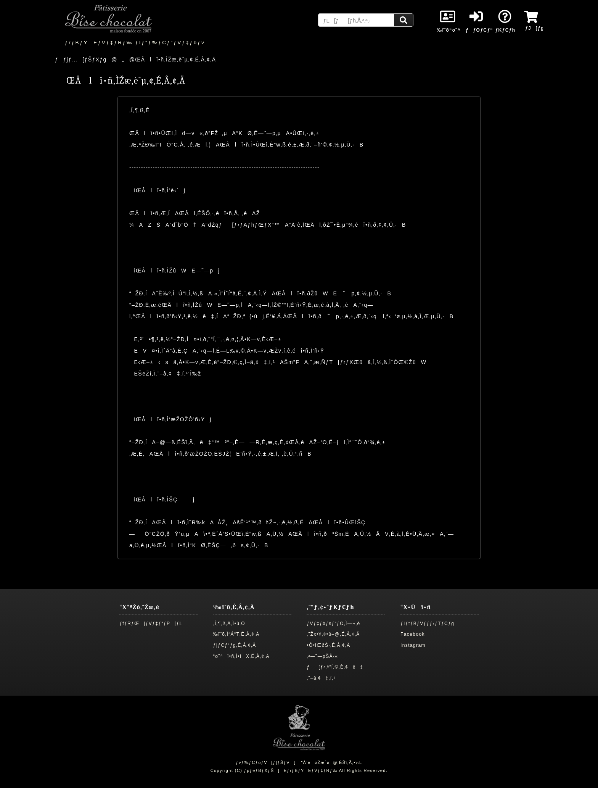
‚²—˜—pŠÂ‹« (322, 656)
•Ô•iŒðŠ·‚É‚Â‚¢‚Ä (328, 645)
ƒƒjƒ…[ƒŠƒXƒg (81, 59)
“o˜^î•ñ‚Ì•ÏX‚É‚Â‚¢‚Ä (241, 656)
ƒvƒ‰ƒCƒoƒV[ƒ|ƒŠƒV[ (265, 762)
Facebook (412, 634)
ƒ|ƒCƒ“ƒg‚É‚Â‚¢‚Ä (234, 645)
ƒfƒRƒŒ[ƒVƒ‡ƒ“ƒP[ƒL (150, 623)
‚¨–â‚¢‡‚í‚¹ (321, 678)
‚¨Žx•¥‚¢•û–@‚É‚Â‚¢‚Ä (333, 634)
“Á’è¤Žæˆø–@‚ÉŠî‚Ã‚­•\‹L (331, 762)
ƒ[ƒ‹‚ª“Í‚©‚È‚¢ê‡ (335, 667)
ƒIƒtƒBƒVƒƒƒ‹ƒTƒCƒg (427, 623)
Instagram (413, 645)
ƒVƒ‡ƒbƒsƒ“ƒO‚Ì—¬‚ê (333, 623)
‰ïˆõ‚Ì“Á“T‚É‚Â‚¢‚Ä (236, 634)
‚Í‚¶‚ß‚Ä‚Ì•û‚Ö (229, 623)
